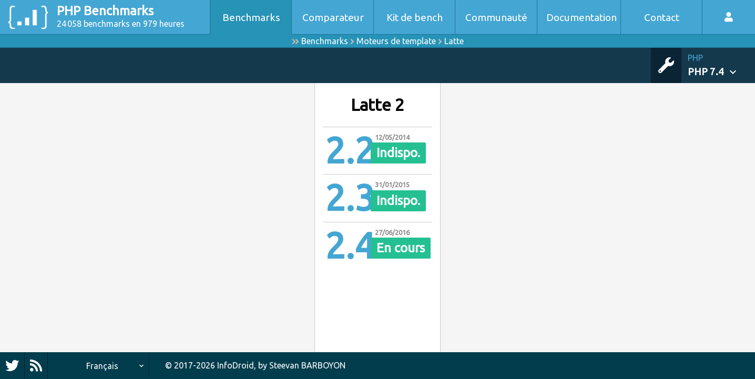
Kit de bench (414, 17)
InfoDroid (235, 365)
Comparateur (333, 17)
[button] (721, 65)
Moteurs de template (396, 41)
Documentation (581, 17)
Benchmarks (251, 17)
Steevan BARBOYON (307, 365)
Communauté (496, 17)
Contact (661, 17)
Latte (454, 41)
